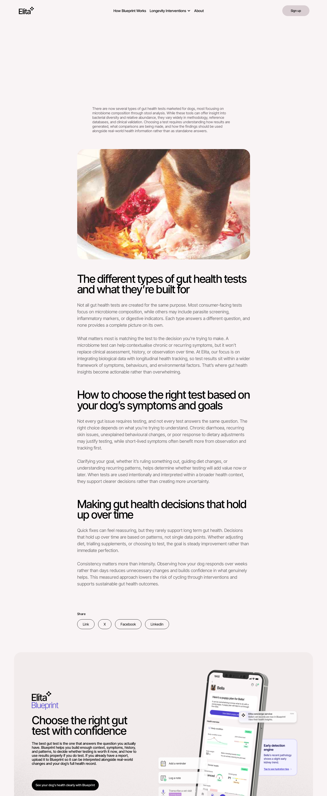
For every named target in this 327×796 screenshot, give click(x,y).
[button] (170, 9)
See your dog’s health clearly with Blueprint (65, 785)
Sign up (296, 10)
